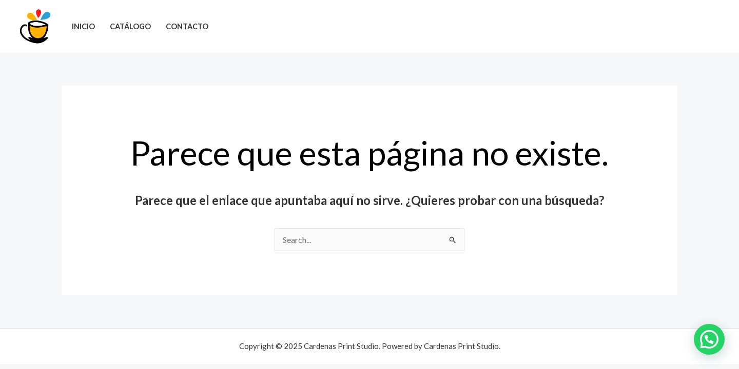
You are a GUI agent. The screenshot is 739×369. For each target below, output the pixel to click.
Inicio (83, 26)
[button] (709, 339)
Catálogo (130, 26)
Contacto (187, 26)
